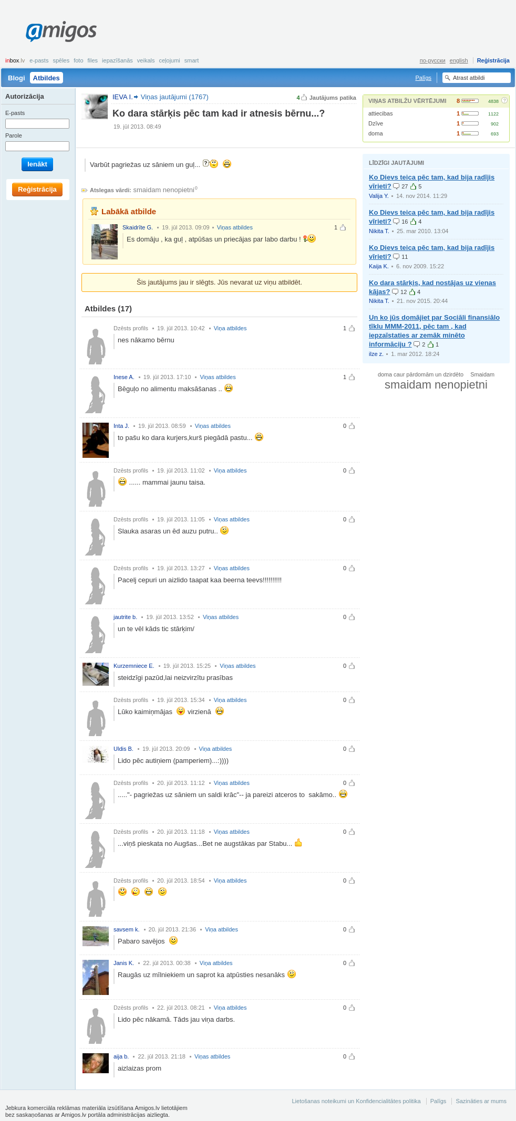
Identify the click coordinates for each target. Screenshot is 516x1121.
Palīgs (423, 78)
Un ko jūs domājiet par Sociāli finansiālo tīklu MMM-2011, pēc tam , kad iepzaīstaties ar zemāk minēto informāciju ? (434, 330)
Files (93, 60)
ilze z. (376, 354)
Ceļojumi (169, 60)
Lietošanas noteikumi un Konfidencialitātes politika (356, 1101)
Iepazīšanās (117, 60)
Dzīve (375, 123)
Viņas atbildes (235, 227)
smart (191, 60)
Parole (13, 135)
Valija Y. (379, 196)
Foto (78, 60)
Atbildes (46, 78)
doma (375, 133)
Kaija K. (379, 266)
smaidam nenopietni (163, 190)
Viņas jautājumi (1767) (175, 97)
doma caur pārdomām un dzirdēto (420, 374)
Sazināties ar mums (481, 1101)
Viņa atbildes (230, 328)
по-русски (433, 60)
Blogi (16, 78)
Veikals (146, 60)
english (459, 60)
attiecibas (380, 113)
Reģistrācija (493, 60)
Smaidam (482, 374)
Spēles (61, 60)
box (15, 60)
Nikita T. (379, 231)
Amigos (61, 31)
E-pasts (38, 60)
